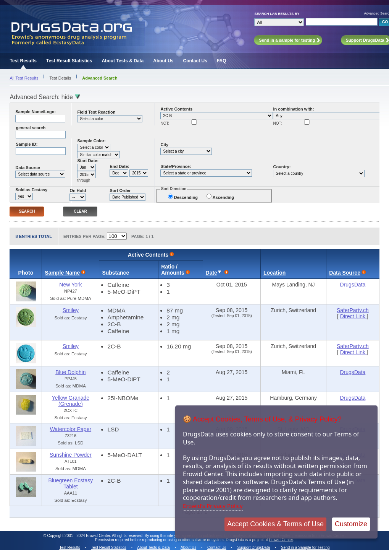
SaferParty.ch (353, 310)
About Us (163, 60)
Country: (282, 166)
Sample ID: (26, 144)
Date (211, 273)
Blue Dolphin (70, 372)
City (164, 144)
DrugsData (352, 285)
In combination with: (293, 109)
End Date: (119, 166)
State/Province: (175, 166)
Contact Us (195, 60)
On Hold (77, 190)
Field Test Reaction (96, 112)
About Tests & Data (123, 60)
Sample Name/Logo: (35, 111)
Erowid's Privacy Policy (213, 505)
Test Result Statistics (69, 60)
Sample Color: (91, 140)
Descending (186, 197)
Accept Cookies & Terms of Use (275, 524)
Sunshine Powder (71, 455)
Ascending (223, 197)
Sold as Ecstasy (31, 189)
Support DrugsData (253, 547)
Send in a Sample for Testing (305, 547)
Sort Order (120, 190)
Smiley (71, 310)
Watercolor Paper (70, 429)
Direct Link (353, 316)
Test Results (23, 60)
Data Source (27, 167)
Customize (351, 524)
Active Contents (176, 109)
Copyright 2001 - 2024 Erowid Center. (79, 536)
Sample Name (62, 273)
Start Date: (87, 160)
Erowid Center (281, 540)
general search (30, 127)
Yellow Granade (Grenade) (70, 401)
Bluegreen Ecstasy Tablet (70, 483)
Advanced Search (99, 78)
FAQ (221, 60)
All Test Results (24, 78)
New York (70, 285)
